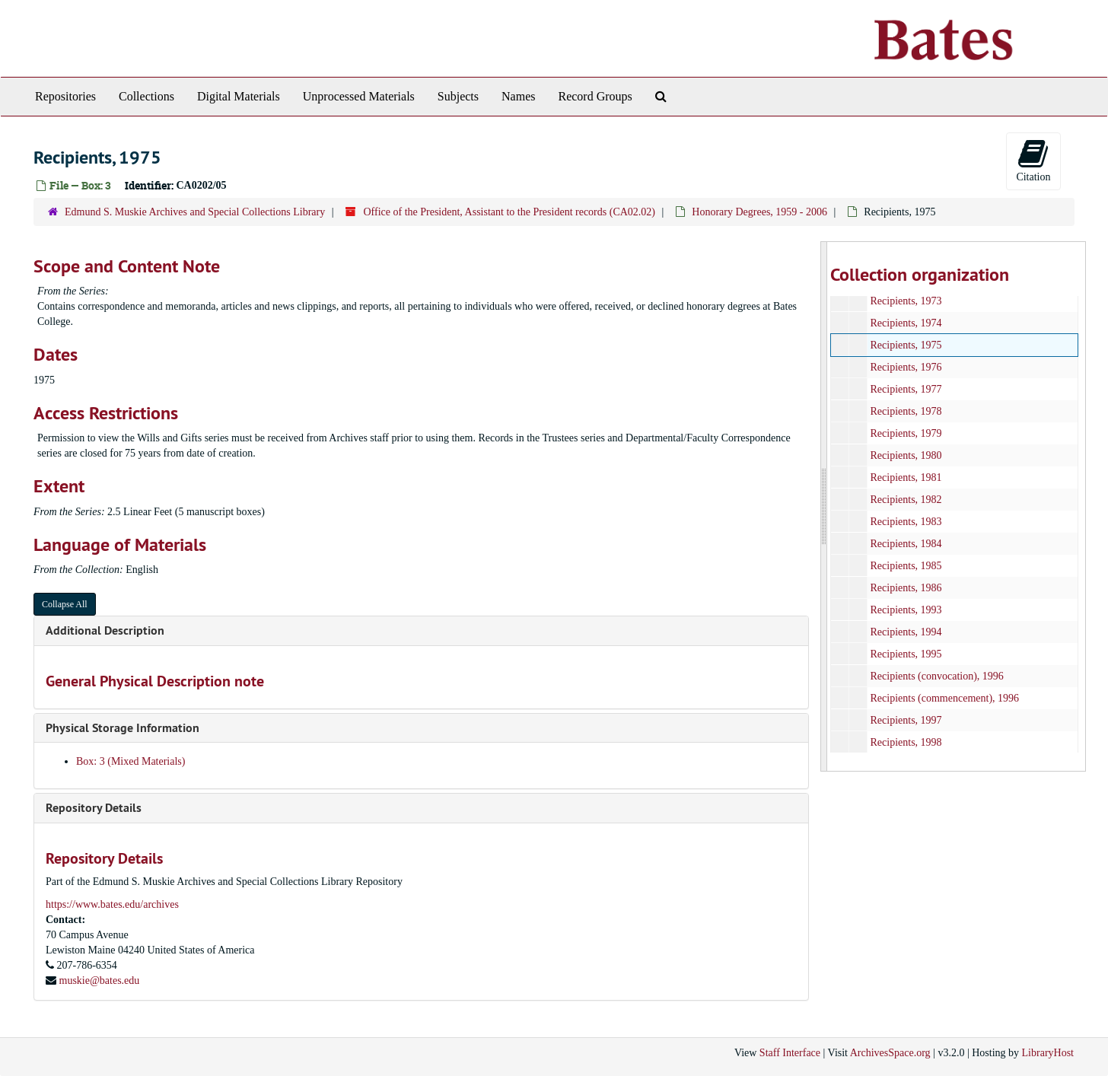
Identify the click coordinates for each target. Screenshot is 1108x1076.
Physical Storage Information (122, 728)
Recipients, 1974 (905, 323)
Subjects (458, 96)
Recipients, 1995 (905, 654)
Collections (146, 96)
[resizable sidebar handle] (824, 506)
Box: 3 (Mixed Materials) (130, 761)
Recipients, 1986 (905, 588)
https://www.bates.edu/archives (112, 904)
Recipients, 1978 (905, 411)
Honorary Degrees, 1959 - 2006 (759, 212)
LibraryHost (1048, 1052)
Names (518, 96)
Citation (1033, 160)
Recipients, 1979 (905, 433)
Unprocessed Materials (359, 96)
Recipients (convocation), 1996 (936, 676)
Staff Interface (789, 1052)
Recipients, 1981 (905, 477)
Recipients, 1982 (905, 499)
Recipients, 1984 (905, 543)
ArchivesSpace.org (890, 1052)
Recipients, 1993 (905, 610)
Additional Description (105, 630)
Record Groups (595, 96)
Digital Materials (238, 96)
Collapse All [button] (65, 604)
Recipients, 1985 (905, 565)
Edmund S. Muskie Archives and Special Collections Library (195, 212)
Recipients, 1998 (905, 742)
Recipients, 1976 (905, 367)
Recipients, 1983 (905, 521)
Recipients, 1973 (905, 301)
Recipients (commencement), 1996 (944, 698)
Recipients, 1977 (905, 389)
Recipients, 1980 (905, 455)
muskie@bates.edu (99, 980)
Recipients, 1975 (905, 345)
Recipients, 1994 (905, 632)
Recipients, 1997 (905, 720)
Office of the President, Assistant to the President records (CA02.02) (509, 212)
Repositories (65, 96)
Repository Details (94, 808)
